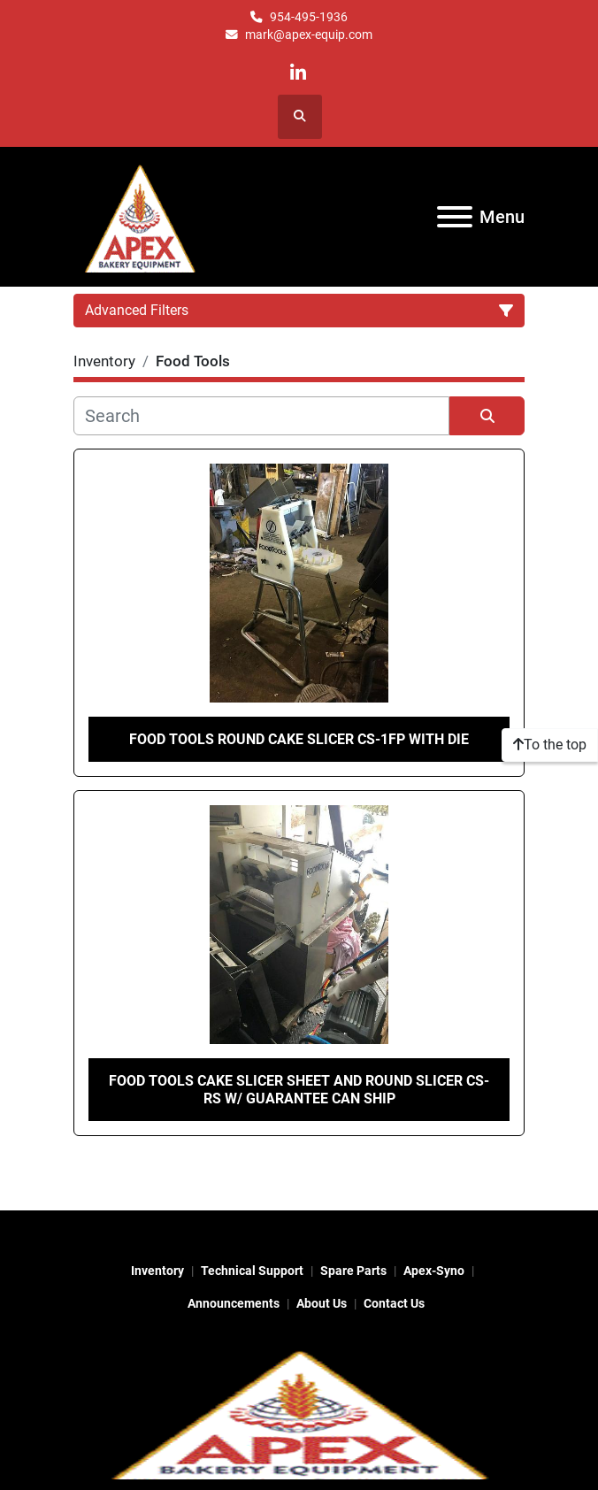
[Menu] (454, 216)
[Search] (261, 415)
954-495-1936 (309, 17)
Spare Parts (353, 1270)
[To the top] (550, 745)
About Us (321, 1303)
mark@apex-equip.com (308, 34)
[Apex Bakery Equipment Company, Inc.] (299, 1411)
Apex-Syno (433, 1270)
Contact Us (394, 1303)
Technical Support (252, 1270)
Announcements (234, 1303)
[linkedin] (298, 73)
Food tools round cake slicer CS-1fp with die (299, 739)
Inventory (157, 1270)
